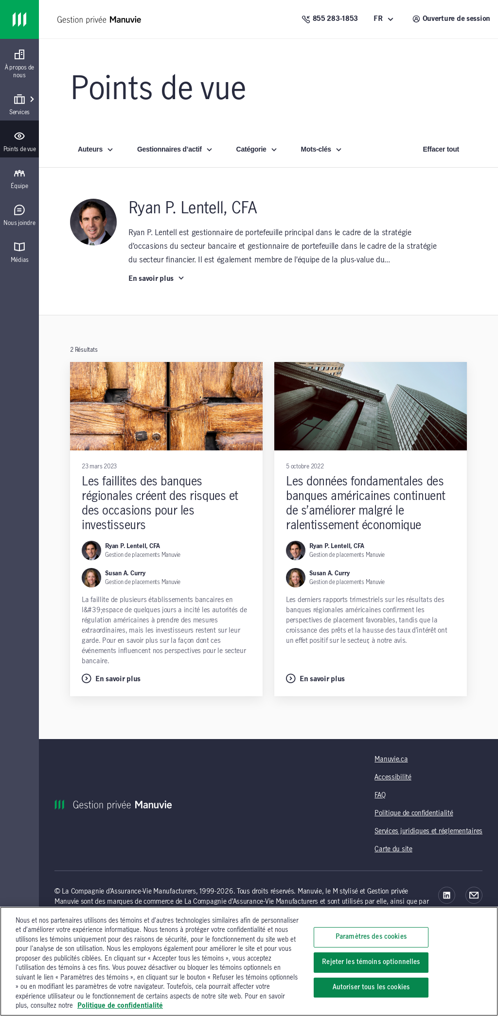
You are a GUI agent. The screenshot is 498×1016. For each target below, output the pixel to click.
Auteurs (96, 149)
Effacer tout (441, 149)
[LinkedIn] (446, 895)
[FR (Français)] (385, 19)
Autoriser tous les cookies (371, 987)
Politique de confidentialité (413, 813)
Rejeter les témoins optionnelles (371, 962)
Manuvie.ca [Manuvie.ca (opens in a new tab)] (391, 759)
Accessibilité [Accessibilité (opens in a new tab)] (392, 777)
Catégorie (257, 149)
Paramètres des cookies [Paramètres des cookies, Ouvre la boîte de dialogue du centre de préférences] (371, 937)
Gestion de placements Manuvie (142, 555)
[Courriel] (473, 895)
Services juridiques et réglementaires (428, 831)
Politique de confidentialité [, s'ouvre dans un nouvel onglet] (120, 1005)
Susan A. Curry (125, 573)
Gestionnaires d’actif (175, 149)
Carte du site (393, 849)
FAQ (379, 795)
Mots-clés (321, 149)
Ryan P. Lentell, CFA (132, 546)
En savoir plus (156, 278)
